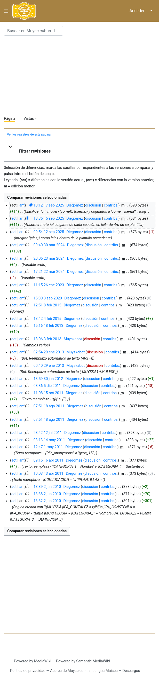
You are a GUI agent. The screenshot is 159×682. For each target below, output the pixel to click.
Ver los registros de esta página (29, 134)
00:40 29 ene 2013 (49, 365)
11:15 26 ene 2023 (49, 285)
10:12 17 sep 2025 (49, 205)
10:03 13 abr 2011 (48, 473)
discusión (93, 205)
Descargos (131, 671)
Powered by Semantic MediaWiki (83, 661)
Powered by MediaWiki (32, 661)
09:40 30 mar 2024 (49, 245)
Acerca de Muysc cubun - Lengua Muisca (83, 671)
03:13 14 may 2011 (49, 440)
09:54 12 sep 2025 (49, 232)
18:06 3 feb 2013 (47, 339)
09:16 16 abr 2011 (48, 460)
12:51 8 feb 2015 (47, 305)
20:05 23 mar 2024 (49, 258)
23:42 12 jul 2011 (48, 433)
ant (22, 205)
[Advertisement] (81, 76)
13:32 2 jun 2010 (47, 501)
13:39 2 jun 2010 (47, 487)
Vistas (28, 118)
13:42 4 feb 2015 (47, 318)
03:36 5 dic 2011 (47, 386)
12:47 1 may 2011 (48, 447)
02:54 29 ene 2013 (49, 352)
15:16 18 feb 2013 (48, 325)
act (14, 218)
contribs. (111, 205)
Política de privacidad (27, 671)
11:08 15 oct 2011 (48, 393)
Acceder (137, 10)
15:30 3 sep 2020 (48, 298)
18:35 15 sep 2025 (49, 218)
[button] (79, 151)
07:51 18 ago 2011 (49, 406)
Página (9, 118)
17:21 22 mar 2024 (49, 271)
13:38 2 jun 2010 (47, 494)
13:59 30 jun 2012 (48, 379)
